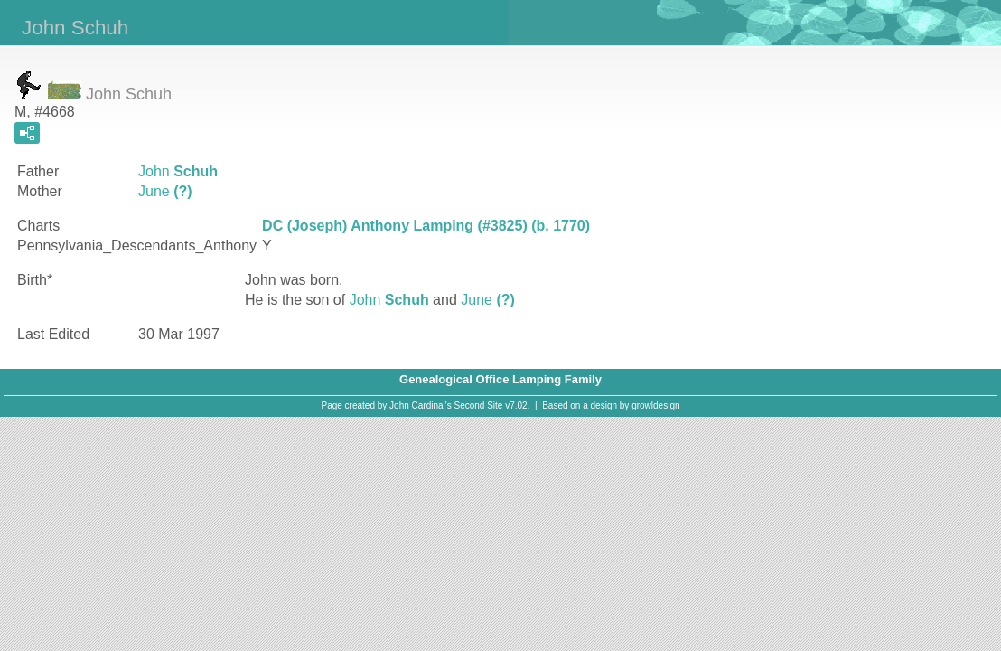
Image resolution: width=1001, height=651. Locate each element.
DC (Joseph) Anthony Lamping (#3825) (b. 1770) (426, 225)
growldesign (655, 405)
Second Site (478, 405)
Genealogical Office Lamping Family (500, 379)
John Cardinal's (420, 405)
